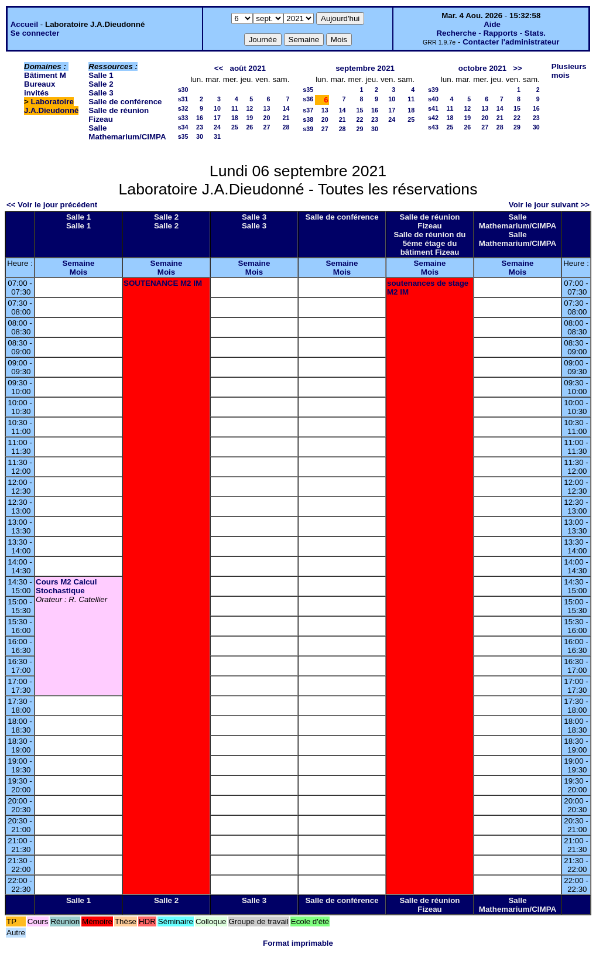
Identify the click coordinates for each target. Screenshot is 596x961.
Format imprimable (298, 943)
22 (360, 119)
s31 (183, 98)
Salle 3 (100, 92)
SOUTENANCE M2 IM (163, 283)
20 (266, 117)
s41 (433, 108)
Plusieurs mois (569, 71)
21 (285, 117)
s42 (433, 117)
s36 (308, 98)
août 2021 (248, 68)
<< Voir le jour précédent (51, 204)
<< (219, 68)
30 (199, 136)
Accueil (24, 24)
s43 (433, 127)
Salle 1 (100, 75)
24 (217, 127)
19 (249, 117)
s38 (308, 119)
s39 (308, 128)
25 (234, 127)
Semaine (79, 263)
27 (266, 127)
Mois (78, 272)
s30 (183, 89)
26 (249, 127)
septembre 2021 (365, 68)
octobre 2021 (482, 68)
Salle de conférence (125, 101)
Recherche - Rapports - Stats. (491, 33)
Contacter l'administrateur (511, 41)
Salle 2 (100, 84)
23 (199, 127)
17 (217, 117)
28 (285, 127)
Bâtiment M (45, 75)
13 (266, 108)
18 (234, 117)
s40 (433, 98)
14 (285, 108)
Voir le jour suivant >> (549, 204)
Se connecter (35, 33)
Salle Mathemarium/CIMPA (127, 132)
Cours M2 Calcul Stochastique (66, 586)
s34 (183, 127)
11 (234, 108)
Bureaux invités (39, 88)
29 (360, 128)
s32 (183, 108)
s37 (308, 110)
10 (217, 108)
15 (360, 110)
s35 (183, 136)
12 (249, 108)
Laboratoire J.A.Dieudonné (51, 106)
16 (199, 117)
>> (517, 68)
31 (217, 136)
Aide (492, 24)
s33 (183, 117)
